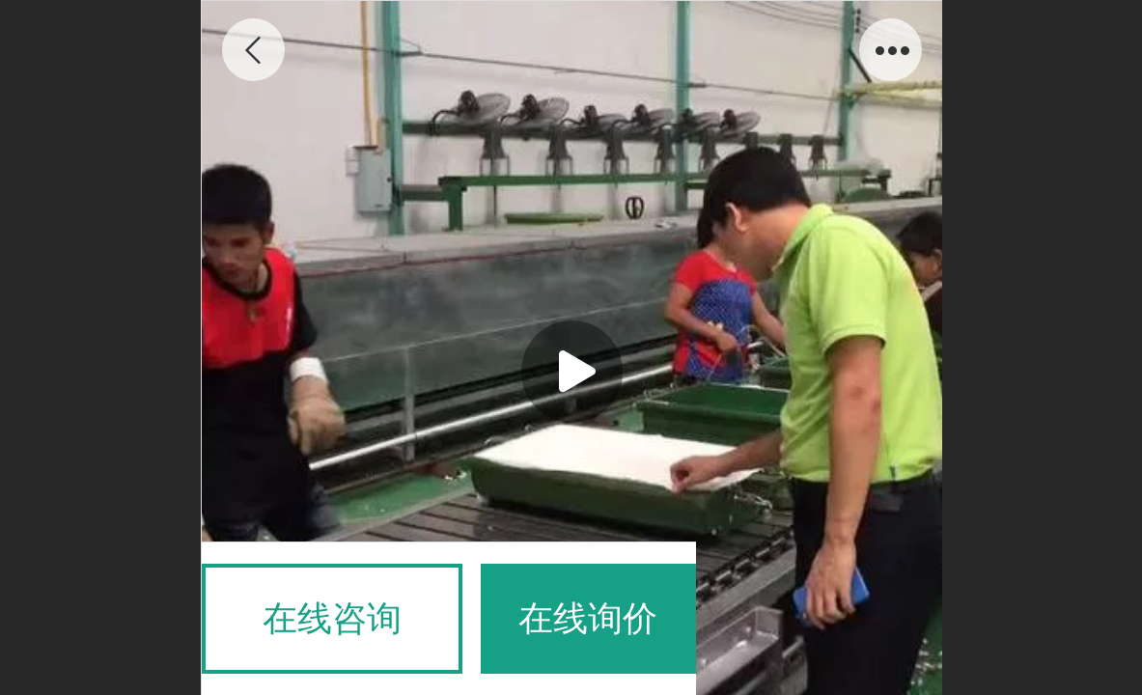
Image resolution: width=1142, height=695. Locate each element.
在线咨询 (332, 618)
